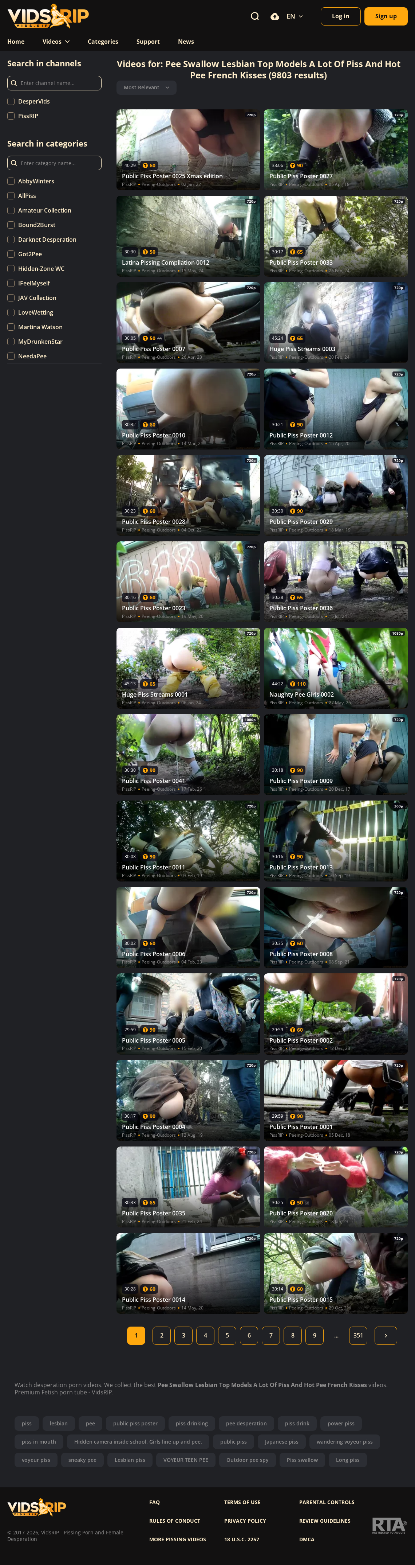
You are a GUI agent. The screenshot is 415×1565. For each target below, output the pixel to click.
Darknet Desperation (47, 239)
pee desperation (246, 1423)
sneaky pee (82, 1459)
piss (27, 1423)
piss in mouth (39, 1441)
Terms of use (242, 1502)
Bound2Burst (36, 225)
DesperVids (34, 101)
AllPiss (27, 195)
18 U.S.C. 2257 (241, 1539)
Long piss (348, 1459)
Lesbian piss (130, 1459)
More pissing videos (177, 1539)
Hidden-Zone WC (41, 268)
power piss (341, 1423)
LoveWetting (35, 312)
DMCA (307, 1539)
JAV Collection (37, 297)
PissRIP (28, 116)
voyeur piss (36, 1459)
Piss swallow (302, 1459)
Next (386, 1336)
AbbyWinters (36, 181)
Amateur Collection (44, 210)
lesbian (59, 1423)
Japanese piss (282, 1441)
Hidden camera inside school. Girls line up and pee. (138, 1441)
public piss (233, 1441)
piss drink (297, 1423)
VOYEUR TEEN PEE (185, 1459)
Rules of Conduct (174, 1521)
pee (90, 1423)
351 (358, 1335)
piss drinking (192, 1423)
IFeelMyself (34, 283)
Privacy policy (245, 1521)
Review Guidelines (325, 1521)
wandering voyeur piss (345, 1441)
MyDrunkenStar (40, 341)
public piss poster (135, 1423)
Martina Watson (40, 327)
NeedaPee (32, 356)
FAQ (154, 1502)
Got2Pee (30, 254)
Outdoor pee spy (247, 1459)
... (336, 1335)
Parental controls (327, 1502)
